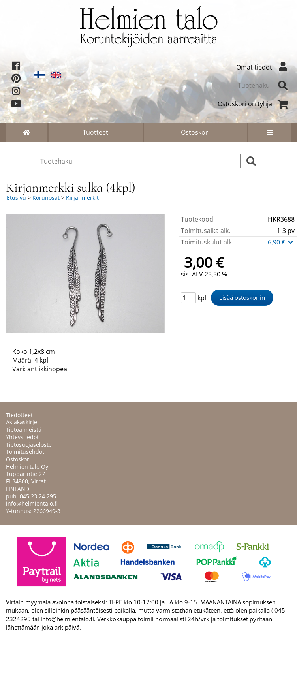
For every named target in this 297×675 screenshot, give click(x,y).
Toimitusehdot (25, 451)
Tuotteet (95, 132)
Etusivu (16, 197)
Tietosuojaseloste (29, 444)
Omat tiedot (263, 67)
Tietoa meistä (23, 429)
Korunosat (46, 197)
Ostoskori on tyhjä (254, 104)
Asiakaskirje (21, 422)
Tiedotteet (19, 415)
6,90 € (281, 242)
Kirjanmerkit (82, 197)
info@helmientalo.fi (32, 503)
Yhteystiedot (22, 437)
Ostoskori (195, 132)
